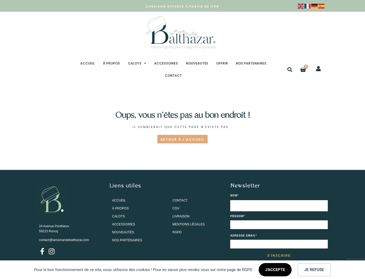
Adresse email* (243, 235)
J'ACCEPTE (275, 269)
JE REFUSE (314, 269)
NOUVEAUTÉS (197, 63)
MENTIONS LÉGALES (189, 224)
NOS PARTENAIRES (251, 63)
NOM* (234, 195)
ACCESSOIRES (166, 63)
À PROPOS (111, 63)
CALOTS (137, 63)
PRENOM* (237, 216)
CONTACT (173, 75)
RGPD (177, 232)
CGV (176, 208)
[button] (289, 69)
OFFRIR (222, 63)
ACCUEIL (87, 63)
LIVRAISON (181, 216)
